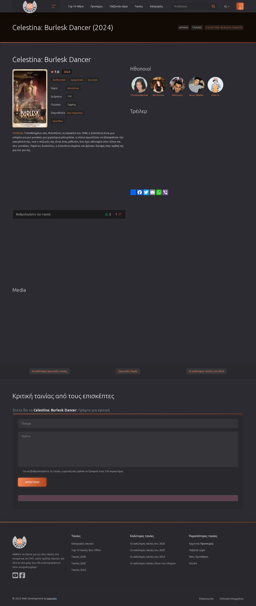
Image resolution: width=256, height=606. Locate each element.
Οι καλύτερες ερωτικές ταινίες (49, 371)
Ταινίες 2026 (78, 556)
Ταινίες (139, 6)
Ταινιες (197, 27)
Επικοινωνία (206, 598)
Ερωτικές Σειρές (128, 371)
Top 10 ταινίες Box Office (86, 550)
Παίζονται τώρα (118, 6)
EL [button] (227, 6)
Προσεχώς (96, 6)
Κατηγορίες (156, 6)
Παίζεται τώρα (197, 550)
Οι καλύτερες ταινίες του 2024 (206, 371)
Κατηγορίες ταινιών (82, 543)
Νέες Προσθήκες (198, 556)
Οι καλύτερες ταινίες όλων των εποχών (153, 563)
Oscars (193, 563)
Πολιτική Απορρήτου (232, 598)
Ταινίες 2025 (78, 563)
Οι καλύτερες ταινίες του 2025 (147, 550)
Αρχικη (183, 27)
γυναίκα (36, 137)
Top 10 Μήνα (75, 6)
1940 (84, 133)
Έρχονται (201, 543)
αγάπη (115, 146)
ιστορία (17, 137)
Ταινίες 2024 (78, 570)
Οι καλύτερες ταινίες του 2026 (147, 543)
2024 (67, 72)
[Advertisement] (69, 179)
